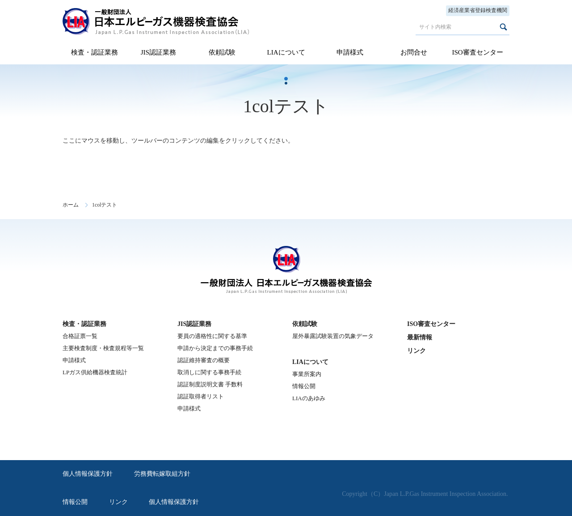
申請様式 (349, 52)
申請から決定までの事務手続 (215, 348)
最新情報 (419, 337)
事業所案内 (306, 374)
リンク (416, 350)
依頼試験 (222, 52)
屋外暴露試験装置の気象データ (333, 336)
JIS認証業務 (158, 52)
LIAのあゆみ (308, 398)
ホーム (71, 205)
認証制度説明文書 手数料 (210, 384)
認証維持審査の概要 (203, 360)
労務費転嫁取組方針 (162, 473)
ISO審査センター (477, 52)
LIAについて (286, 52)
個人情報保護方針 (88, 473)
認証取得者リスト (200, 396)
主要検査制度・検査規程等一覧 (103, 348)
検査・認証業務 (94, 52)
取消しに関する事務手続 (209, 372)
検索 (503, 26)
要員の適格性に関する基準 (212, 336)
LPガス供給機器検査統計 (95, 372)
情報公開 (303, 386)
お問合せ (413, 52)
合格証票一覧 (80, 336)
